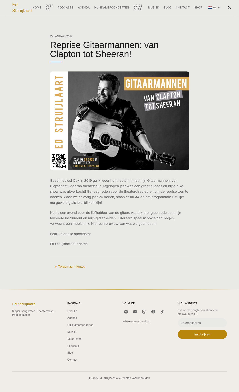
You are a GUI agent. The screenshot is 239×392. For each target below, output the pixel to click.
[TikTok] (162, 311)
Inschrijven (202, 334)
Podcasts (65, 7)
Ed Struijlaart (22, 7)
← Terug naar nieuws (70, 266)
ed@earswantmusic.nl (136, 321)
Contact (183, 7)
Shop (198, 7)
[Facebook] (153, 311)
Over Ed (49, 7)
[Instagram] (144, 311)
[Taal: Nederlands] (214, 7)
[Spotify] (126, 311)
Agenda (84, 7)
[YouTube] (135, 311)
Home (37, 7)
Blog (168, 7)
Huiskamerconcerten (111, 7)
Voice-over (139, 7)
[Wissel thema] (229, 7)
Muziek (153, 7)
